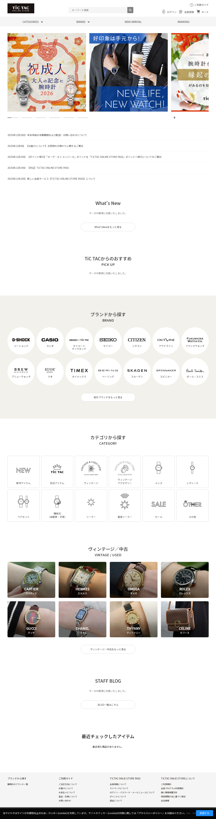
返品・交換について (68, 796)
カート (205, 12)
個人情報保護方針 (169, 792)
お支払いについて (67, 792)
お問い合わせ (65, 800)
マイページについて (119, 788)
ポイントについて (118, 796)
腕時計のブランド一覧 (18, 784)
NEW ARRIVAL (133, 22)
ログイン (172, 12)
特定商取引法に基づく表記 (173, 796)
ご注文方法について (68, 784)
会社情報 (165, 800)
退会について (116, 800)
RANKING (183, 22)
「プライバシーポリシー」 (150, 813)
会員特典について (118, 784)
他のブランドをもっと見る (108, 397)
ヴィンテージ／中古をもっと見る (108, 649)
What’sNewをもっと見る (108, 227)
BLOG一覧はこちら (108, 704)
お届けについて (66, 788)
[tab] (13, 117)
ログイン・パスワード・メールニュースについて (132, 792)
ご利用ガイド (201, 4)
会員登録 (189, 12)
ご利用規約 (166, 784)
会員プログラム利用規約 (172, 788)
